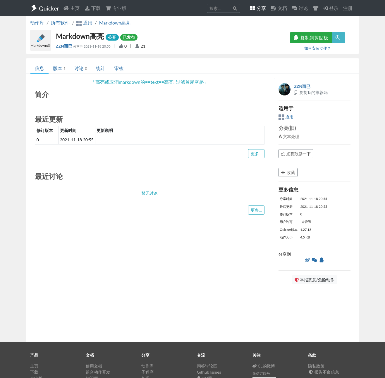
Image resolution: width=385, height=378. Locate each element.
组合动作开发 (98, 372)
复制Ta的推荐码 (310, 92)
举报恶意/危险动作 (314, 279)
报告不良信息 (323, 372)
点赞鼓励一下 (296, 153)
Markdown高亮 (115, 22)
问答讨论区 (207, 365)
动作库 (37, 22)
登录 (330, 8)
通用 (286, 116)
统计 (100, 68)
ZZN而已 (64, 45)
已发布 (129, 37)
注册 (348, 8)
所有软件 (60, 22)
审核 (118, 68)
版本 (59, 68)
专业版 (115, 8)
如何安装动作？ (317, 48)
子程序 (147, 372)
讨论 (80, 68)
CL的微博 (263, 365)
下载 (92, 8)
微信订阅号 (261, 373)
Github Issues (209, 372)
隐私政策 (316, 365)
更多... (256, 153)
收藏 (288, 172)
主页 (71, 8)
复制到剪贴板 (311, 37)
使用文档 (94, 365)
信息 (39, 68)
